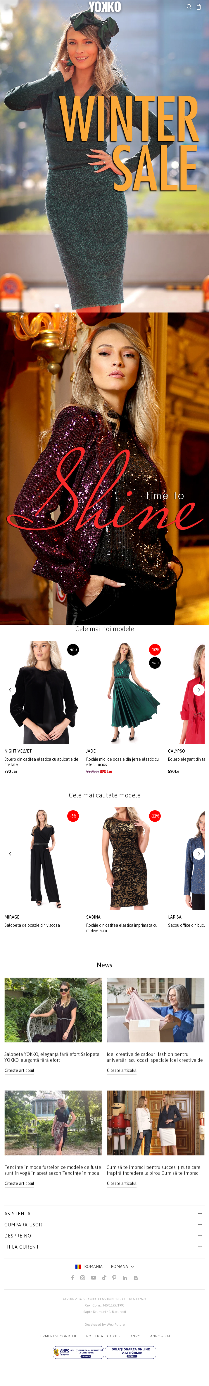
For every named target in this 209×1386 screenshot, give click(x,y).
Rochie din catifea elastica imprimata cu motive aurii (121, 928)
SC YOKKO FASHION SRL (101, 1299)
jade (91, 751)
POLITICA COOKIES (103, 1336)
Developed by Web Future (105, 1325)
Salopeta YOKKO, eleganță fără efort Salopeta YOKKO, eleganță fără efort (51, 1062)
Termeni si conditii (57, 1336)
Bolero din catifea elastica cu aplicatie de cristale (41, 762)
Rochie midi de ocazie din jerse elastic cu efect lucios (122, 762)
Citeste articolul (19, 1076)
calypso (177, 751)
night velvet (18, 751)
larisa (175, 917)
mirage (12, 917)
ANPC (135, 1336)
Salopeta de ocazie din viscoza (32, 925)
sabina (93, 917)
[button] (10, 690)
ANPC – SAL (160, 1336)
